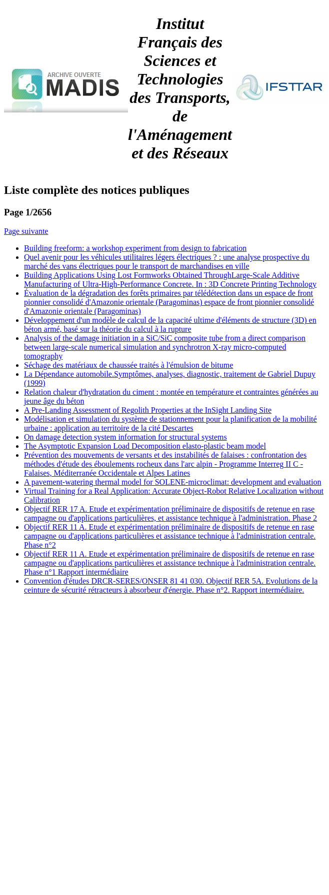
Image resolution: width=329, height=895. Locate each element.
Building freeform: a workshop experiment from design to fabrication (135, 248)
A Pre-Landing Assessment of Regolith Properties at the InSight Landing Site (148, 410)
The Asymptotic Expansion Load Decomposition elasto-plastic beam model (145, 446)
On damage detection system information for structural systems (125, 437)
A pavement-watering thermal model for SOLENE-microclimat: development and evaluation (172, 482)
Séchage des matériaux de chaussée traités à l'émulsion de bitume (128, 365)
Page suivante (26, 231)
